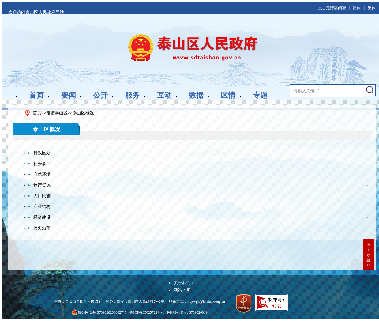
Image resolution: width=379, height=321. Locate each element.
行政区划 (42, 153)
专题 (260, 95)
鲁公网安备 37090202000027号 (99, 312)
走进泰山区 (57, 113)
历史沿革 (42, 228)
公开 (100, 95)
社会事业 (42, 163)
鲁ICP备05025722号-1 (146, 312)
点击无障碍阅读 (332, 8)
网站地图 (182, 290)
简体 (357, 8)
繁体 (372, 8)
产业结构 (42, 206)
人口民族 (42, 196)
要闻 (68, 95)
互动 (164, 95)
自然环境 (42, 174)
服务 (132, 95)
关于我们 (182, 283)
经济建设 (42, 217)
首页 (36, 95)
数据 (196, 95)
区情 (228, 95)
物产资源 (42, 185)
